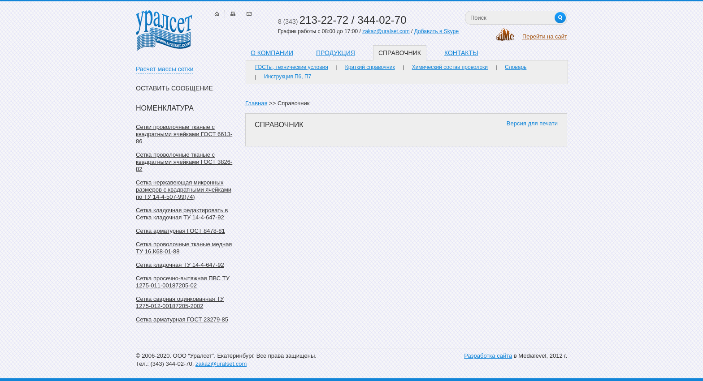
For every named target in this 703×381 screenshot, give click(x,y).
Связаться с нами (249, 14)
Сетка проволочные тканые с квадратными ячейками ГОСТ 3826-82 (184, 161)
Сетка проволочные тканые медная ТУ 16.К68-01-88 (184, 248)
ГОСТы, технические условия (291, 67)
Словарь (515, 67)
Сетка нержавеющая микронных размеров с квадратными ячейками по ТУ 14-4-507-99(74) (183, 189)
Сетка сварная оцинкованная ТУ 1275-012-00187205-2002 (180, 302)
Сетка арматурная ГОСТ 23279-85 (182, 319)
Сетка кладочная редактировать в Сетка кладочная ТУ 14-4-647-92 (182, 214)
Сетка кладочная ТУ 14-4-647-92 (180, 264)
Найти (560, 17)
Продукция (335, 52)
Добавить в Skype (436, 31)
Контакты (461, 52)
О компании (272, 52)
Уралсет (164, 30)
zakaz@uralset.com (386, 31)
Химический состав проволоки (450, 67)
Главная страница (216, 14)
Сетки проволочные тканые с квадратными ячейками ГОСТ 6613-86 (184, 134)
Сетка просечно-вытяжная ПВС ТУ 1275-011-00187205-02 (183, 282)
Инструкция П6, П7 (287, 76)
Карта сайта (232, 14)
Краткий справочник (370, 67)
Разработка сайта (488, 355)
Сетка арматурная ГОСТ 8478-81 (180, 230)
